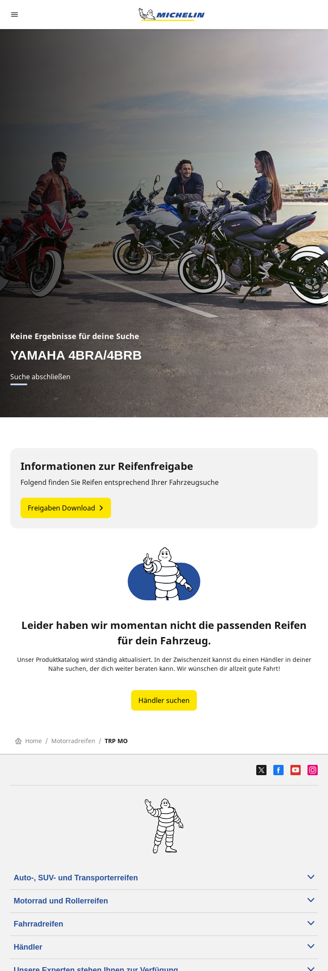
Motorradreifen (73, 741)
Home (28, 741)
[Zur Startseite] (172, 14)
